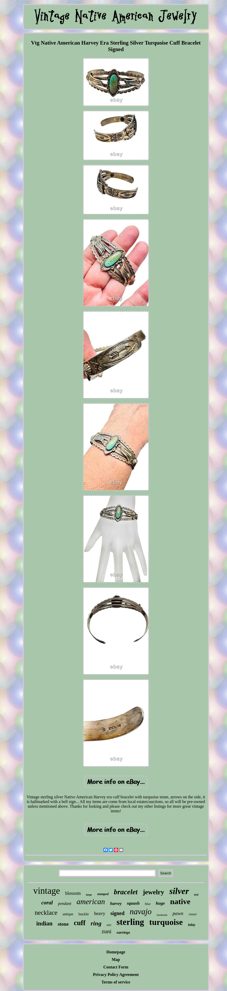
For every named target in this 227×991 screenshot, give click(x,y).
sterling (130, 922)
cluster (193, 914)
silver (179, 891)
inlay (192, 925)
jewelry (153, 892)
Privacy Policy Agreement (116, 974)
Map (116, 959)
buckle (83, 914)
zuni (107, 931)
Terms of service (115, 982)
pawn (178, 913)
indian (44, 923)
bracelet (126, 892)
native (180, 901)
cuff (80, 923)
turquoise (166, 922)
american (91, 901)
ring (96, 923)
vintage (46, 891)
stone (63, 924)
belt (196, 894)
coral (47, 902)
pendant (64, 903)
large (89, 894)
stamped (103, 894)
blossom (73, 893)
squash (133, 903)
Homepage (115, 952)
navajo (141, 911)
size (109, 925)
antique (68, 914)
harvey (116, 903)
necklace (46, 912)
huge (160, 903)
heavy (99, 913)
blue (147, 904)
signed (117, 913)
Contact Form (115, 967)
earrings (123, 932)
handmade (162, 914)
